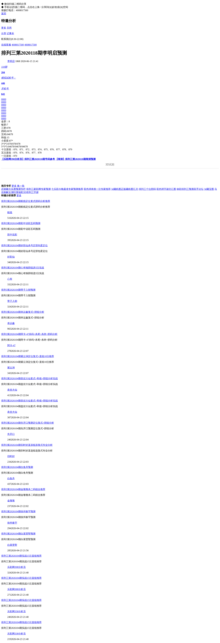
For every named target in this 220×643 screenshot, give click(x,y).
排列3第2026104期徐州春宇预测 (18, 511)
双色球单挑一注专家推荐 (97, 189)
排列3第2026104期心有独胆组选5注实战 (22, 267)
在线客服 (6, 44)
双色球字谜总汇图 (166, 189)
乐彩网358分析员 (16, 611)
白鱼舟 (11, 478)
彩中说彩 (12, 234)
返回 (3, 13)
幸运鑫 (11, 323)
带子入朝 (12, 301)
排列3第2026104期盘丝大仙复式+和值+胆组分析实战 (29, 378)
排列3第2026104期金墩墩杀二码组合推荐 (23, 489)
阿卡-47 (11, 345)
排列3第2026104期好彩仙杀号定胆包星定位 (24, 245)
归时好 (11, 456)
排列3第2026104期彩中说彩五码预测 (20, 223)
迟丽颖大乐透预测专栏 (13, 189)
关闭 (9, 27)
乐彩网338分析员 (16, 633)
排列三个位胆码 (147, 189)
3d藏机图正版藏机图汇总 (124, 189)
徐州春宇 (12, 522)
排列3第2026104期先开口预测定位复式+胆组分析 (27, 422)
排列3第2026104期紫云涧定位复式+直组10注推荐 (27, 356)
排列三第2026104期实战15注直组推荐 (21, 555)
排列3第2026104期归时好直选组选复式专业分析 (27, 445)
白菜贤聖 (12, 545)
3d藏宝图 (209, 189)
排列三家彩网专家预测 (38, 189)
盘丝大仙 (12, 389)
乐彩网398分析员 (16, 567)
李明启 (11, 61)
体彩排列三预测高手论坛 (190, 189)
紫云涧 (11, 367)
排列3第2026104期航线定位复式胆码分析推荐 (25, 201)
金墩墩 (11, 500)
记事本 (10, 33)
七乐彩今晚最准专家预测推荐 (67, 189)
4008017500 (18, 44)
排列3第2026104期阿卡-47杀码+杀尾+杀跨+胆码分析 (29, 334)
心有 (9, 279)
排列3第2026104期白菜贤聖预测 (18, 533)
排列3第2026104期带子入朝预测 (18, 289)
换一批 (20, 186)
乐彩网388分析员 (16, 589)
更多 (3, 27)
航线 (9, 212)
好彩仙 (11, 256)
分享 (3, 33)
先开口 (11, 434)
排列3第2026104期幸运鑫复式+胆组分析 (22, 312)
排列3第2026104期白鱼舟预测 (17, 467)
